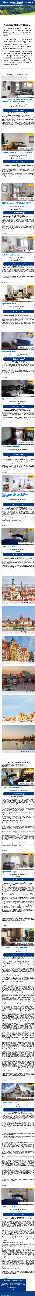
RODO (16, 1287)
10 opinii (25, 558)
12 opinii (32, 165)
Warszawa (30, 770)
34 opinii (25, 410)
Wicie (31, 929)
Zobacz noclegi (19, 110)
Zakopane (30, 1084)
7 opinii (22, 115)
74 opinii (26, 458)
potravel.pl (32, 0)
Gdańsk (30, 82)
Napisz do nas (17, 1292)
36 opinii (25, 883)
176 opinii (22, 218)
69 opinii (25, 363)
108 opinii (25, 1113)
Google (22, 1280)
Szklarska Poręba (27, 854)
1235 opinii (26, 267)
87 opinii (25, 509)
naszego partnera (6, 126)
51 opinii (31, 958)
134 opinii (24, 315)
